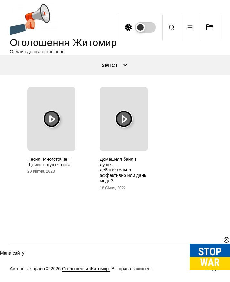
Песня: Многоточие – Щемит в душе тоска (49, 162)
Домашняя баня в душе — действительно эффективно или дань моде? (123, 170)
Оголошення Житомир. (86, 268)
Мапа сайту (12, 253)
